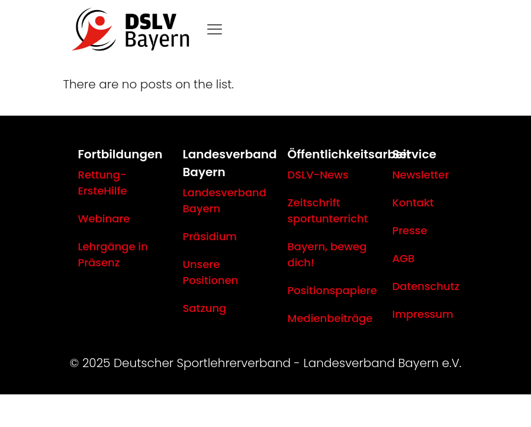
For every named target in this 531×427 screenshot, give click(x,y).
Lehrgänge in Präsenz (113, 254)
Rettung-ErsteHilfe (102, 182)
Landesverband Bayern (224, 200)
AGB (403, 258)
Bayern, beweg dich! (327, 254)
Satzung (205, 308)
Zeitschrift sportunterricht (328, 210)
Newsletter (420, 174)
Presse (409, 230)
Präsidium (210, 236)
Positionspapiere (332, 290)
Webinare (104, 218)
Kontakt (413, 202)
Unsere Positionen (211, 272)
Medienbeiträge (330, 318)
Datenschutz (425, 286)
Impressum (422, 314)
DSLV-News (318, 174)
